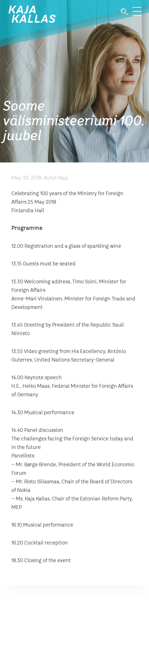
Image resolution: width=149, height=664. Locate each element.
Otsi (124, 11)
